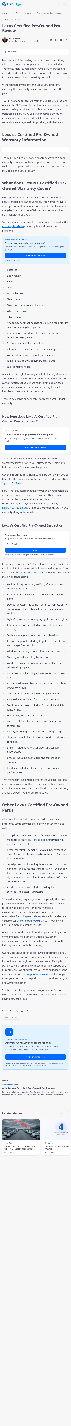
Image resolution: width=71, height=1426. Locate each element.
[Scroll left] (61, 1113)
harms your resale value (16, 507)
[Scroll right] (67, 1113)
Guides (5, 13)
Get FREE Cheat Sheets (35, 447)
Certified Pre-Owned (18, 13)
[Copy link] (67, 40)
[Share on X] (56, 40)
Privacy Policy (33, 555)
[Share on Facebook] (50, 40)
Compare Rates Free (35, 255)
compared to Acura (31, 920)
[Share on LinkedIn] (61, 40)
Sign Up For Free (11, 483)
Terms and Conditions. (48, 555)
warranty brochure (13, 226)
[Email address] (35, 544)
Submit (35, 550)
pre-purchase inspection (39, 974)
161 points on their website (31, 572)
